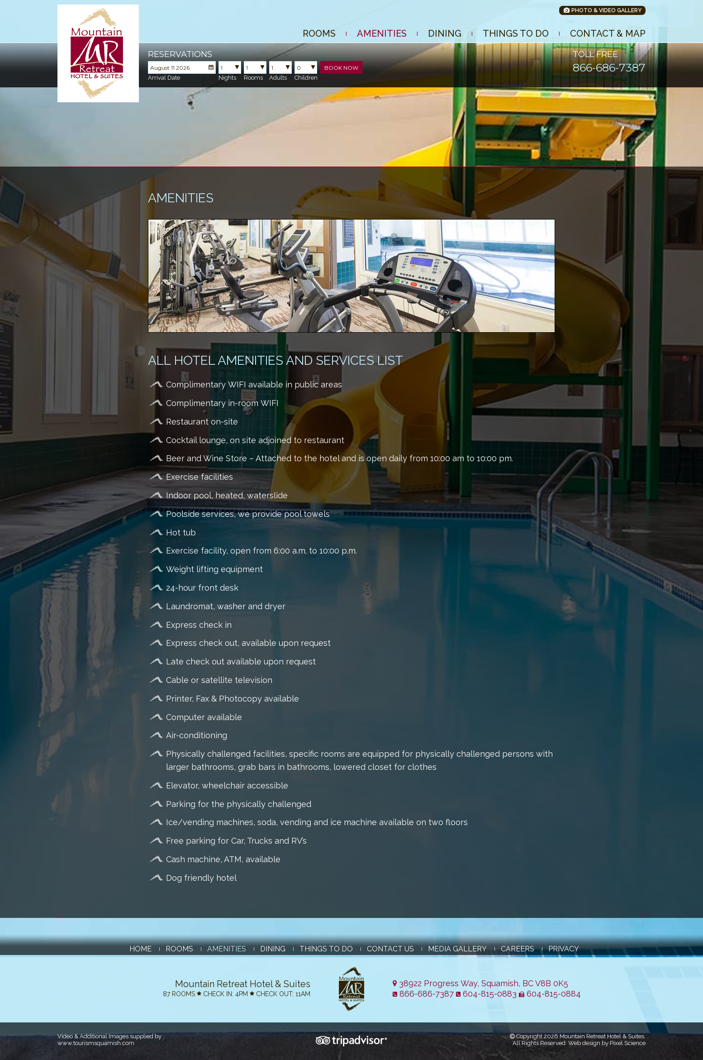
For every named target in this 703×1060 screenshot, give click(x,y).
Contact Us (390, 949)
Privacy (563, 949)
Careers (517, 949)
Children (306, 77)
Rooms (319, 33)
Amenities (382, 33)
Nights (227, 77)
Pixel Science (628, 1043)
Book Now (341, 67)
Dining (444, 33)
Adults (278, 77)
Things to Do (516, 33)
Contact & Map (608, 33)
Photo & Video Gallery (602, 10)
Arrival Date (164, 77)
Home (140, 949)
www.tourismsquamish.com (95, 1043)
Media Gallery (457, 949)
